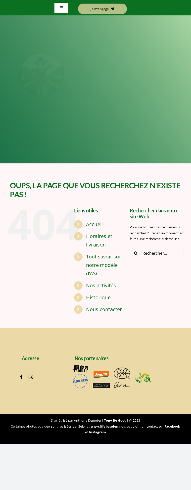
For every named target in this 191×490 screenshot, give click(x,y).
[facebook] (21, 377)
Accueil (94, 224)
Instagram (97, 432)
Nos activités (101, 285)
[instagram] (31, 377)
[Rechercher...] (157, 253)
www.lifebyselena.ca (108, 426)
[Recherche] (136, 253)
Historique (98, 297)
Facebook (172, 426)
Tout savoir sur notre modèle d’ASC (103, 265)
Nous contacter (104, 309)
